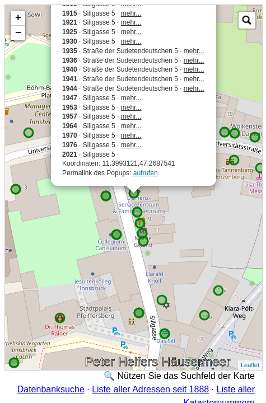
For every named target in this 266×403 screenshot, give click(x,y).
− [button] (18, 33)
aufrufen (145, 173)
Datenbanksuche (51, 389)
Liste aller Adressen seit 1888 (150, 389)
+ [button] (18, 18)
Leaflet (250, 365)
